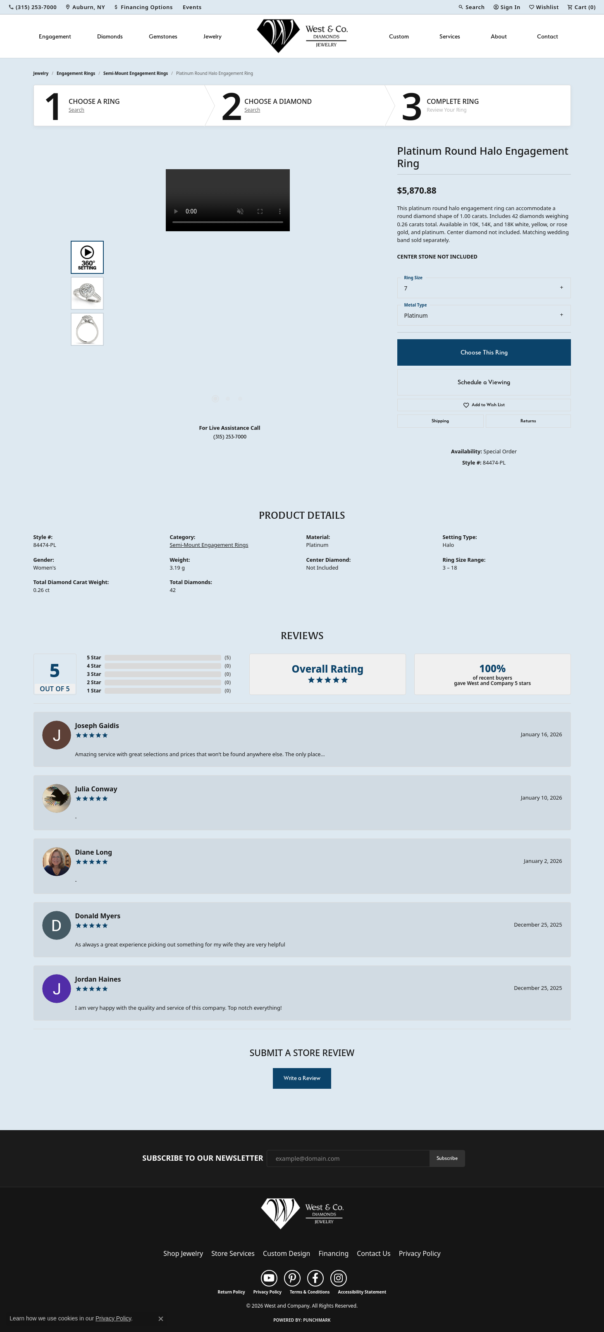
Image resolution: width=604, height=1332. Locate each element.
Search (76, 110)
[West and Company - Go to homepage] (302, 1215)
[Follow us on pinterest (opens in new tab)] (292, 1278)
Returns (528, 421)
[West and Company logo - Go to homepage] (302, 36)
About (499, 36)
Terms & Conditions (310, 1292)
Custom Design (286, 1253)
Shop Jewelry (183, 1253)
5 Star (94, 657)
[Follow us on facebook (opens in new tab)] (315, 1278)
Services (449, 36)
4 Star (94, 665)
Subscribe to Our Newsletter (202, 1158)
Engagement (55, 36)
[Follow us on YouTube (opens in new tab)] (269, 1278)
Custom (399, 36)
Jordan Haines (98, 979)
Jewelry (212, 36)
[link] (32, 7)
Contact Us (373, 1253)
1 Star (94, 690)
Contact (547, 36)
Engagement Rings (76, 73)
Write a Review (302, 1078)
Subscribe (447, 1158)
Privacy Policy (420, 1253)
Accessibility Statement (362, 1292)
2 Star (94, 682)
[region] (228, 293)
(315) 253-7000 (229, 437)
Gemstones (163, 36)
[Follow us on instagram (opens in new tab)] (338, 1278)
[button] (471, 7)
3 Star (94, 674)
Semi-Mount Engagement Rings (135, 73)
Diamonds (110, 36)
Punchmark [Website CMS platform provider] (317, 1320)
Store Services (233, 1253)
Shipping (440, 421)
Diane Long (93, 852)
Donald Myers (98, 915)
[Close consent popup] (160, 1318)
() (227, 657)
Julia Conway (96, 788)
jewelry (41, 73)
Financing (334, 1253)
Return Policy (231, 1292)
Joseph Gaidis (97, 725)
